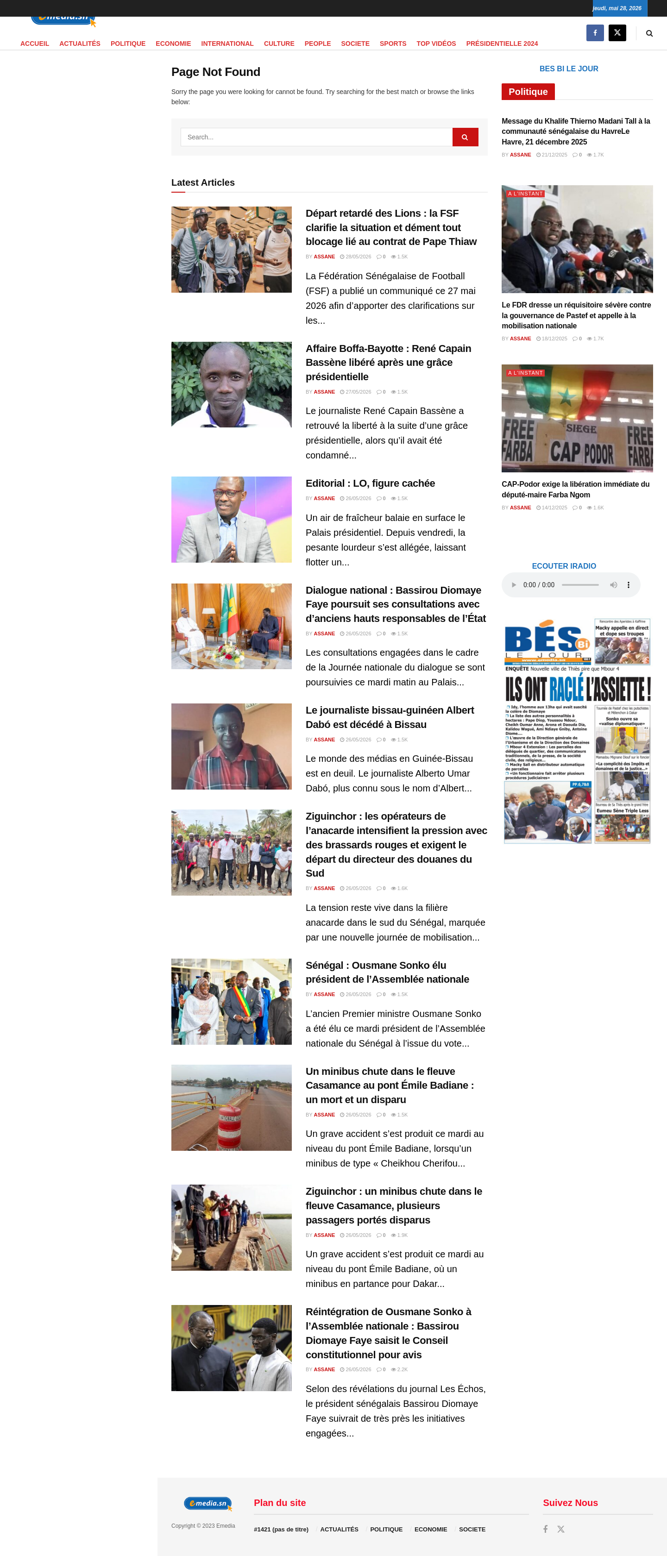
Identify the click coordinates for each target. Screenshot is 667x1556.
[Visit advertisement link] (78, 234)
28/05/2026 (355, 256)
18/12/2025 (551, 338)
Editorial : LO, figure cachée (370, 483)
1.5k (399, 256)
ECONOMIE (173, 43)
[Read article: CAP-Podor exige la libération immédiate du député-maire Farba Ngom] (577, 418)
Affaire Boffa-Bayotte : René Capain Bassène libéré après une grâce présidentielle (388, 363)
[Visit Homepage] (60, 16)
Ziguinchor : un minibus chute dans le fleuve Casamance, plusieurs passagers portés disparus (394, 1206)
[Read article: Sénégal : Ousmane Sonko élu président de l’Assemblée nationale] (231, 1002)
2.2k (399, 1369)
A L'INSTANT (525, 193)
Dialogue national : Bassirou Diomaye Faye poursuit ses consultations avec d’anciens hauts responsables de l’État (396, 604)
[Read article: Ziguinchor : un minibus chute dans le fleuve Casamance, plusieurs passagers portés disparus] (231, 1228)
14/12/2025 (551, 507)
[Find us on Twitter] (617, 33)
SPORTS (393, 43)
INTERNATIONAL (227, 43)
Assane (324, 256)
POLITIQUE (128, 43)
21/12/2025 (551, 154)
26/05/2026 (355, 498)
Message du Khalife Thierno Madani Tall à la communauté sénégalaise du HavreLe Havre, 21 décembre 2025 (576, 131)
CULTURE (279, 43)
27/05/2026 (355, 392)
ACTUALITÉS (80, 43)
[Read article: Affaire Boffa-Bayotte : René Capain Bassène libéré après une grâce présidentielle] (231, 385)
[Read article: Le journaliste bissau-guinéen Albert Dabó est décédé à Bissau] (231, 746)
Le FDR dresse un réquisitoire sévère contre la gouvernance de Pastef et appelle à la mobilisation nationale (576, 315)
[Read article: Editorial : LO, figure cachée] (231, 520)
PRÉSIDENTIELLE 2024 (502, 43)
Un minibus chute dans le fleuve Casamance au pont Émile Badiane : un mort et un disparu (390, 1086)
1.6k (399, 888)
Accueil (34, 43)
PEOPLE (318, 43)
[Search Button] (649, 33)
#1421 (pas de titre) (281, 1529)
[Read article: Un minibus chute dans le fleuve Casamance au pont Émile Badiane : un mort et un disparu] (231, 1108)
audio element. (69, 85)
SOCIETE (355, 43)
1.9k (399, 1235)
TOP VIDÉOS (436, 43)
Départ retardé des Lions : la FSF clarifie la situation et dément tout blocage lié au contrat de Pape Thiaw (391, 227)
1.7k (595, 154)
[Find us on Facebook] (595, 33)
